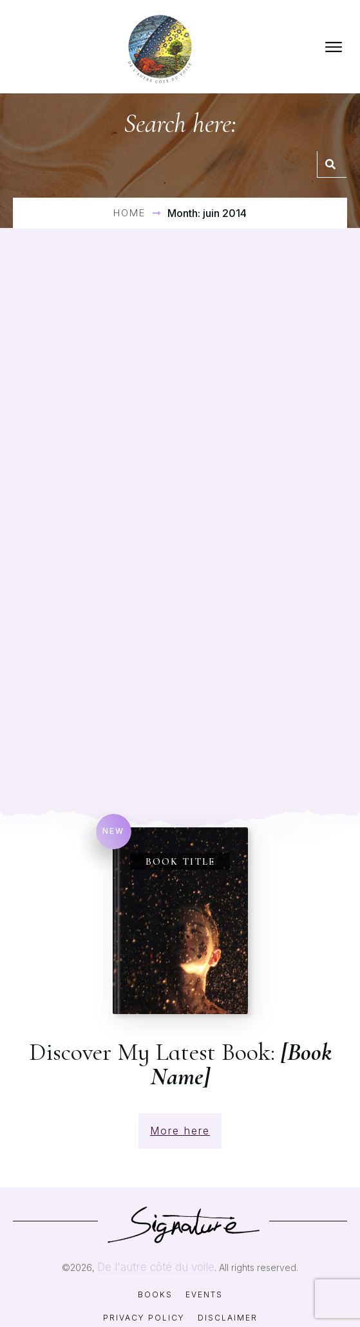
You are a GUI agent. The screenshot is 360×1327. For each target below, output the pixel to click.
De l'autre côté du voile (155, 1249)
